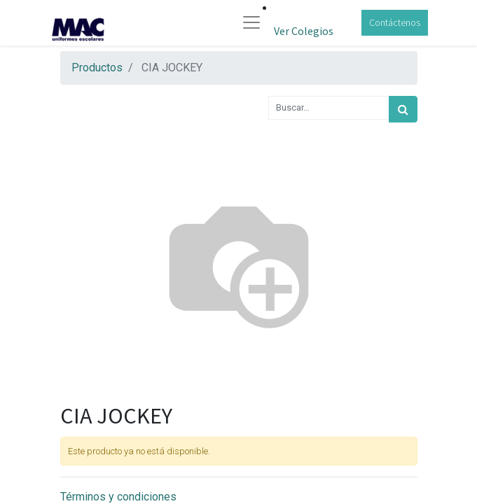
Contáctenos (394, 22)
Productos (97, 67)
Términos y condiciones (118, 496)
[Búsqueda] (403, 109)
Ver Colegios (303, 31)
